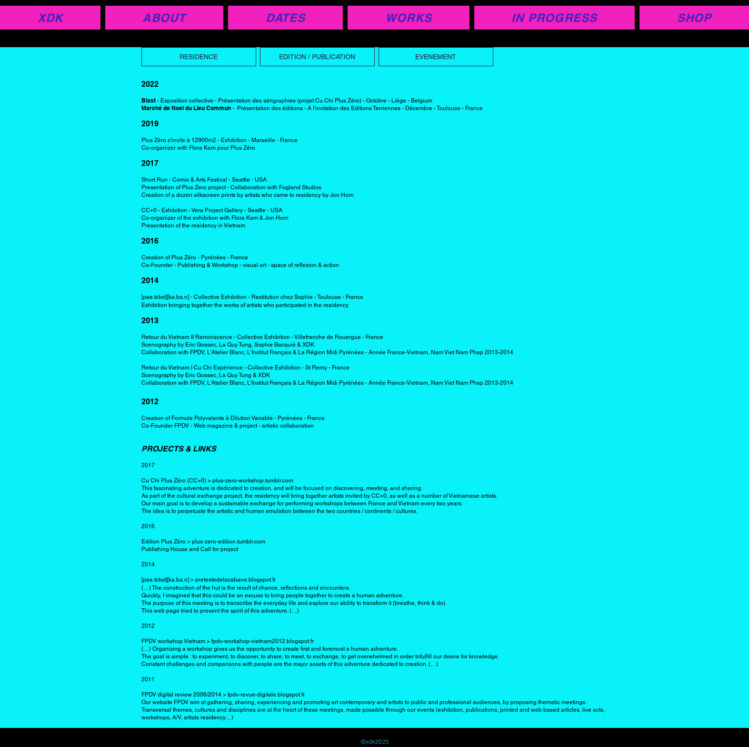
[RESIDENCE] (198, 56)
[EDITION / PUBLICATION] (317, 56)
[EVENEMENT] (436, 56)
